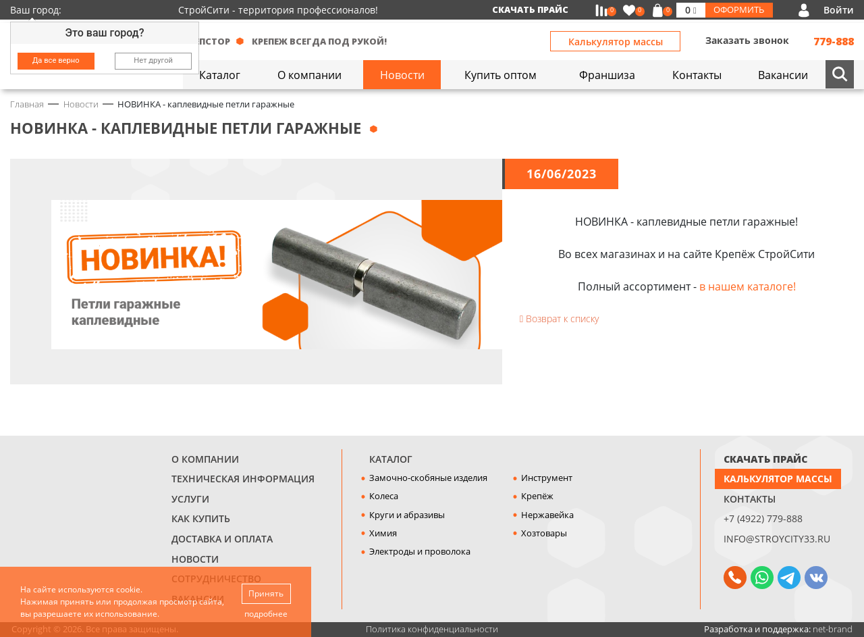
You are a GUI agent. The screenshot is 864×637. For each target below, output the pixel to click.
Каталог (390, 459)
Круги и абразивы (407, 515)
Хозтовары (544, 533)
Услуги (190, 498)
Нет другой (153, 60)
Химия (383, 533)
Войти (839, 9)
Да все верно (56, 60)
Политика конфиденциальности (432, 629)
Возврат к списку (559, 318)
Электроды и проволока (419, 551)
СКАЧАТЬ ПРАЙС (765, 459)
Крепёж (537, 496)
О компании (205, 459)
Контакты (750, 498)
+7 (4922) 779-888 (763, 518)
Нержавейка (547, 515)
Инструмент (546, 478)
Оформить (738, 9)
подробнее (266, 613)
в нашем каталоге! (747, 286)
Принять (266, 593)
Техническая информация (243, 478)
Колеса (383, 496)
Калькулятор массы (615, 41)
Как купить (200, 518)
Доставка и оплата (222, 538)
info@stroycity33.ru (777, 538)
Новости (195, 559)
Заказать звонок (747, 40)
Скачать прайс (530, 9)
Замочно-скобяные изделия (428, 478)
